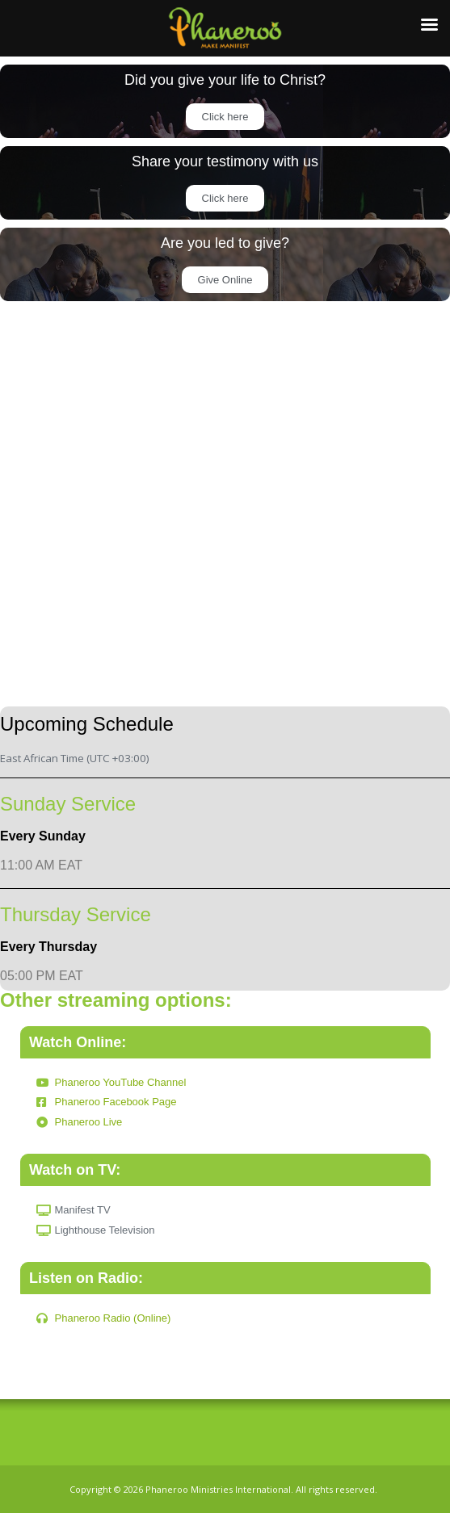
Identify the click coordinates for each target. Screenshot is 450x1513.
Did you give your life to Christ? (225, 80)
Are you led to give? (225, 243)
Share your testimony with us (225, 161)
